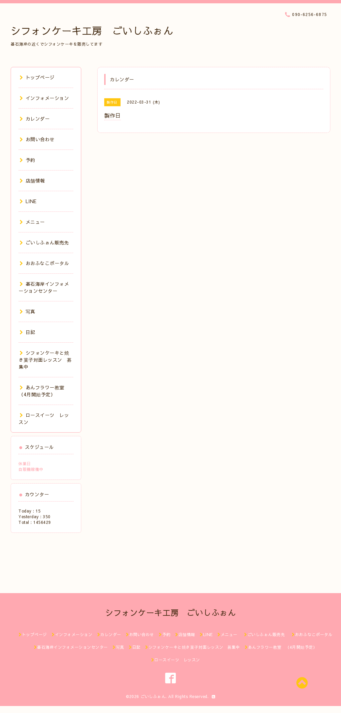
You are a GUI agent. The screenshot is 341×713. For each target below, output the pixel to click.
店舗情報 (32, 180)
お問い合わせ (37, 139)
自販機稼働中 (30, 469)
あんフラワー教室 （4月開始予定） (44, 391)
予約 (27, 160)
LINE (28, 201)
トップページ (37, 77)
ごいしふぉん (153, 696)
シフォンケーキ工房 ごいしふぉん (92, 30)
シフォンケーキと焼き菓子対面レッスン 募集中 (45, 359)
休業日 (24, 463)
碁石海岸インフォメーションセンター (44, 287)
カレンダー (35, 118)
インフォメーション (44, 98)
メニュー (32, 221)
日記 (27, 332)
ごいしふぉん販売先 (47, 242)
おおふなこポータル (44, 263)
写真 (27, 311)
